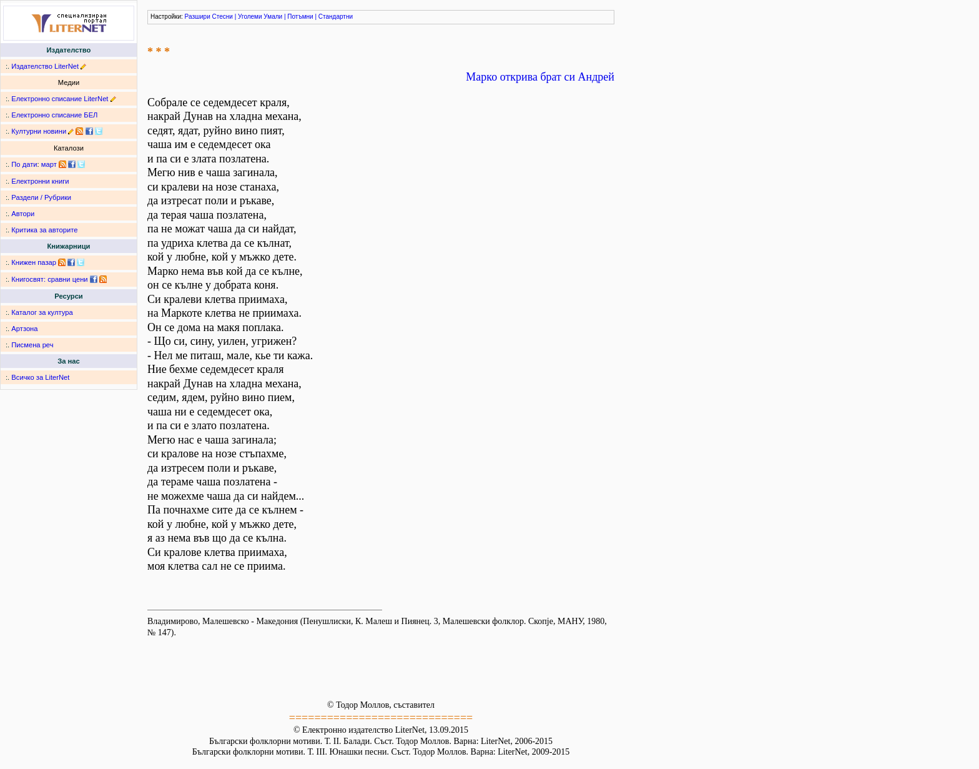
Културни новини (38, 131)
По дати (24, 164)
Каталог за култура (41, 312)
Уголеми (250, 16)
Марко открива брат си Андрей (540, 77)
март (49, 164)
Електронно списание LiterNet (59, 98)
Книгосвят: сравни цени (49, 279)
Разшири (197, 16)
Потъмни (300, 16)
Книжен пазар (33, 262)
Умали (272, 16)
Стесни (222, 16)
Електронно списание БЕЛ (54, 115)
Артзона (24, 328)
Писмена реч (32, 345)
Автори (22, 213)
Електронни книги (40, 181)
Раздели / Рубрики (41, 197)
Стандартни (335, 16)
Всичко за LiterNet (40, 377)
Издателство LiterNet (45, 66)
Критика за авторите (44, 230)
